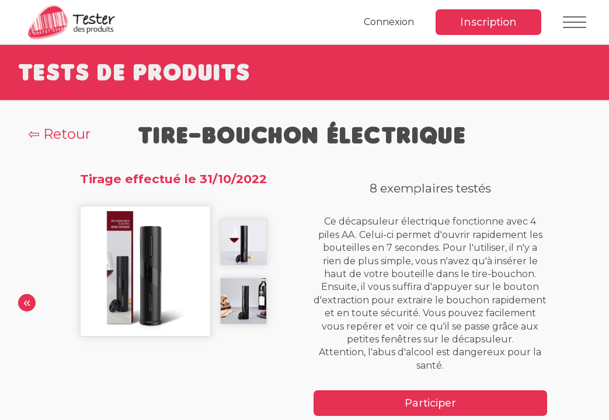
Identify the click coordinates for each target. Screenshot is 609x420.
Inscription (488, 22)
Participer (430, 403)
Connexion (389, 21)
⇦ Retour (59, 133)
